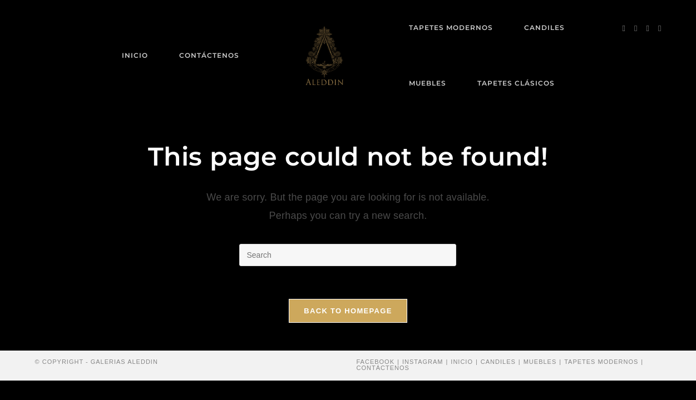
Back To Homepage (348, 311)
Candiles (498, 362)
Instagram (422, 362)
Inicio (462, 362)
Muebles (540, 362)
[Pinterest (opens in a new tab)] (635, 28)
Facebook (376, 362)
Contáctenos (383, 368)
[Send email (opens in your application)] (659, 28)
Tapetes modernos (601, 362)
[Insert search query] (347, 255)
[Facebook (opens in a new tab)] (624, 28)
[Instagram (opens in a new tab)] (647, 28)
